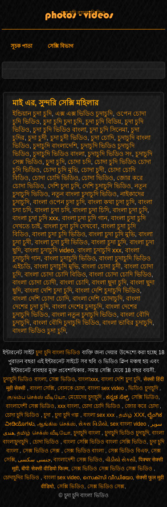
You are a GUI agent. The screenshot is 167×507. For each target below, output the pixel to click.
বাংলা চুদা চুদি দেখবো (71, 226)
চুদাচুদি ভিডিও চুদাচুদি (127, 433)
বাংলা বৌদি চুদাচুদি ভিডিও (66, 322)
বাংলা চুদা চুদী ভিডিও (61, 242)
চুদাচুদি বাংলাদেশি (55, 145)
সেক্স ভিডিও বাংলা (84, 451)
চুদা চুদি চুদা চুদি (62, 121)
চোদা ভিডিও (97, 177)
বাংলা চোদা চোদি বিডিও (55, 274)
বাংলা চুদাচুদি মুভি (56, 266)
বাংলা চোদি (74, 282)
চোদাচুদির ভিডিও (22, 477)
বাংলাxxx (88, 379)
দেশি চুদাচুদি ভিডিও (106, 185)
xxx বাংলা (68, 406)
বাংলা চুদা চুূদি (108, 242)
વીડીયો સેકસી (120, 460)
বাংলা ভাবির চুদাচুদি (127, 322)
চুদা (48, 415)
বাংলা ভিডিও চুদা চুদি (39, 330)
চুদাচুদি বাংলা (87, 433)
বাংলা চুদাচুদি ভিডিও (70, 258)
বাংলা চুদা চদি (52, 210)
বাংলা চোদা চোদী (34, 282)
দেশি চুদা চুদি (63, 185)
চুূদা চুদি (55, 161)
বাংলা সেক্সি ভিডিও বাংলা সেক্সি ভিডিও (105, 442)
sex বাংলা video (128, 424)
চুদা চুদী (37, 137)
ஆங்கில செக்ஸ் (56, 424)
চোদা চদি (79, 161)
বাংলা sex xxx (99, 415)
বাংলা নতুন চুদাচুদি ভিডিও (84, 314)
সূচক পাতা (21, 46)
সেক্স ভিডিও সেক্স (42, 451)
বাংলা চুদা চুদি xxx (35, 218)
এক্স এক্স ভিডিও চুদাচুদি (84, 113)
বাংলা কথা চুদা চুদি (111, 201)
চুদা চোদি (102, 137)
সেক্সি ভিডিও (145, 397)
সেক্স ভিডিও (62, 379)
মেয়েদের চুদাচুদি (85, 397)
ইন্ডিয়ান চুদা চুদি (32, 113)
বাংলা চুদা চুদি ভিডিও (59, 234)
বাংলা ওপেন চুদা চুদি (59, 201)
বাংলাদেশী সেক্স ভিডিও (30, 406)
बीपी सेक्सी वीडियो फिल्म (44, 468)
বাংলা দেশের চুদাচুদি (77, 306)
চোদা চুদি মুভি (60, 169)
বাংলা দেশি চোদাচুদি (98, 298)
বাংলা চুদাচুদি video (49, 250)
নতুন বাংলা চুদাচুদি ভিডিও (84, 193)
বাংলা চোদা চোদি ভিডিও (120, 274)
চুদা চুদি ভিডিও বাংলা (59, 129)
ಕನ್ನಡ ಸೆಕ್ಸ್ (117, 397)
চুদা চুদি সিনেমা (108, 129)
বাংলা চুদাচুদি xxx (99, 250)
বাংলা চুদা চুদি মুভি (112, 234)
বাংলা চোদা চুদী (101, 266)
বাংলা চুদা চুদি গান (85, 218)
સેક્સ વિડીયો (92, 424)
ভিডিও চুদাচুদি (143, 388)
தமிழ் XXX (131, 415)
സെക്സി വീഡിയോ (108, 477)
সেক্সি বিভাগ (60, 46)
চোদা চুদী (92, 169)
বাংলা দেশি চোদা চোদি (40, 298)
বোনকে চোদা (71, 388)
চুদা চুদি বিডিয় (103, 121)
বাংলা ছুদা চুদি (109, 282)
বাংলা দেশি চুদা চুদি (48, 290)
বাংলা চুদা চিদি (91, 210)
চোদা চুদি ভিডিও (23, 415)
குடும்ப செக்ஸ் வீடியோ (36, 397)
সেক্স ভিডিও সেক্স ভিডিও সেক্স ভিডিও (112, 468)
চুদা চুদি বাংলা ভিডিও (83, 13)
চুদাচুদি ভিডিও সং (110, 153)
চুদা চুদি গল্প (67, 415)
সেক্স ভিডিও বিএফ (128, 451)
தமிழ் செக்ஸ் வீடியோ (43, 433)
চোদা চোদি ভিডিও (55, 177)
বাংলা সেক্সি (42, 388)
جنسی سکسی (34, 460)
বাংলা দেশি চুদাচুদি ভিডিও (107, 290)
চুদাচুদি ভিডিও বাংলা (59, 153)
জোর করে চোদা (142, 406)
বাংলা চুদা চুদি (130, 210)
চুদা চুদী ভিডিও (69, 137)
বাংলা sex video (106, 388)
